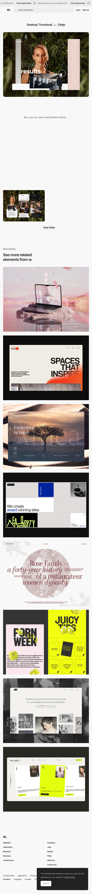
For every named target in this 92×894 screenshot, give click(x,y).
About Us (51, 860)
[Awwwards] (9, 10)
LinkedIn (28, 879)
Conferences (8, 860)
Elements (7, 851)
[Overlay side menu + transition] (24, 172)
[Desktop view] (46, 642)
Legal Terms (22, 876)
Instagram (18, 879)
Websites (7, 843)
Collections (7, 847)
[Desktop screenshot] (46, 573)
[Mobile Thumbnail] (24, 205)
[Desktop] (46, 299)
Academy (51, 843)
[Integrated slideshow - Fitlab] (68, 139)
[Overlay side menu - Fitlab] (24, 139)
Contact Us (52, 865)
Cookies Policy (9, 876)
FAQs (49, 856)
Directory (7, 856)
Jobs (49, 847)
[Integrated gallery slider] (68, 171)
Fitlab (61, 24)
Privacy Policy (35, 876)
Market (50, 851)
